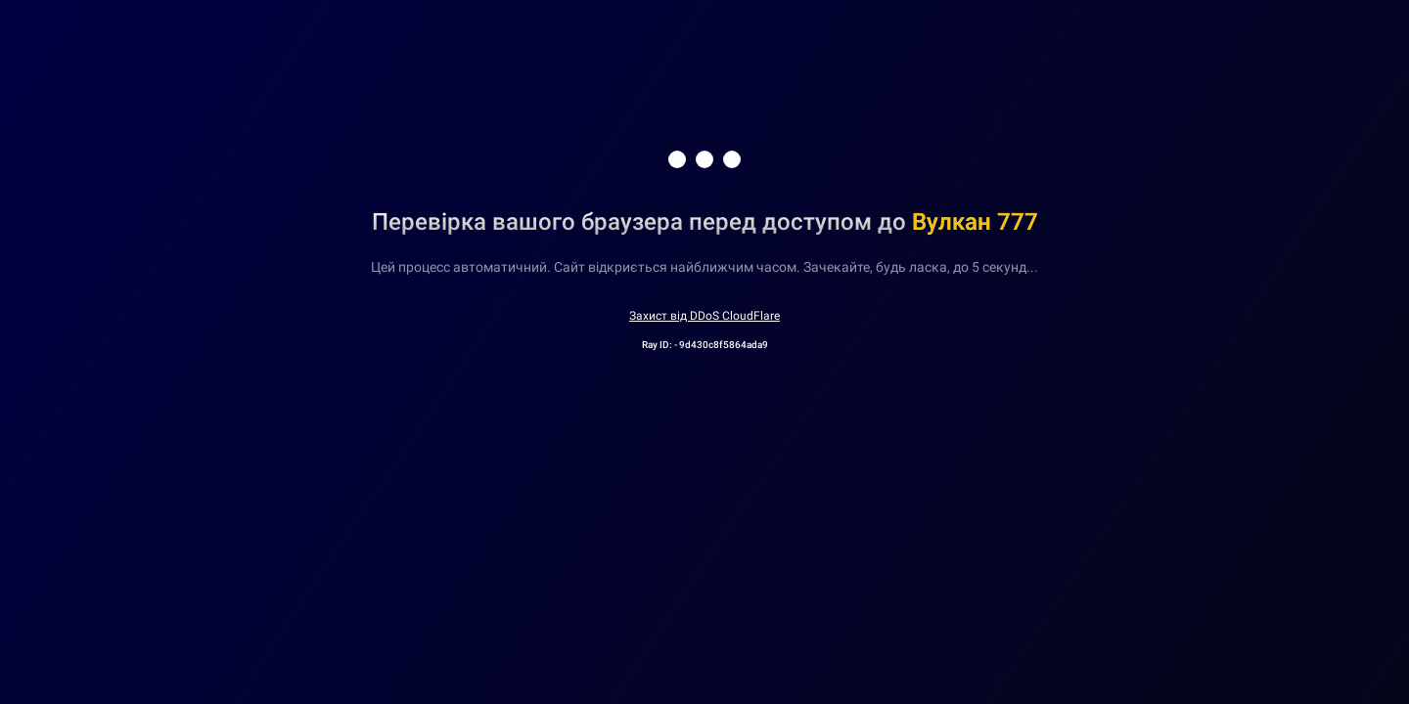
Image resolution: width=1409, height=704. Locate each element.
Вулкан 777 (975, 222)
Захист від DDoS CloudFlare (704, 316)
